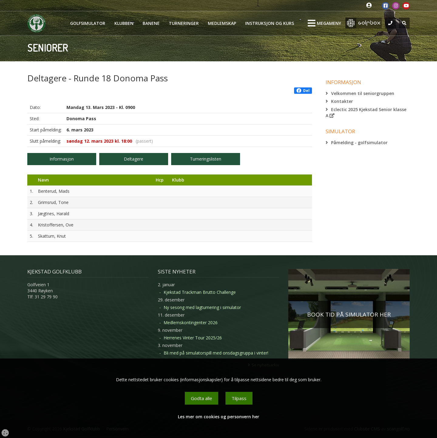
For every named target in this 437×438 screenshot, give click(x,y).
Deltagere (133, 159)
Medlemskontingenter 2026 (191, 322)
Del (303, 90)
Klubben (124, 23)
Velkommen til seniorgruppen (362, 93)
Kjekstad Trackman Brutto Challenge (200, 292)
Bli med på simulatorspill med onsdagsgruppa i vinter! (216, 353)
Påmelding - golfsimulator (359, 142)
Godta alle (201, 398)
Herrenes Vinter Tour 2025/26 (193, 338)
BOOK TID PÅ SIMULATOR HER (349, 314)
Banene (151, 23)
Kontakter (342, 101)
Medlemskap (222, 23)
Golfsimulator (87, 23)
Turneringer (184, 23)
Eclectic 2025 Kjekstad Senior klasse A (366, 112)
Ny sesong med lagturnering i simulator (202, 307)
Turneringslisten (205, 159)
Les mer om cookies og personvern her (218, 416)
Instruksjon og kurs (269, 23)
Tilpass (239, 398)
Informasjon (61, 159)
